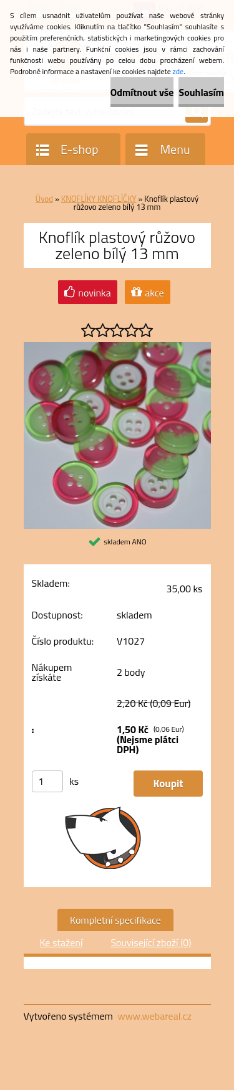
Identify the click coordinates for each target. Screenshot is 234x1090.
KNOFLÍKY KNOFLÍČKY (99, 198)
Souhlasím (201, 92)
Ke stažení (60, 942)
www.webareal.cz (154, 1015)
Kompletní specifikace (115, 919)
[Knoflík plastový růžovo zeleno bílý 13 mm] (117, 346)
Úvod (44, 198)
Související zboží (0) (150, 942)
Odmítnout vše (142, 92)
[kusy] (47, 781)
